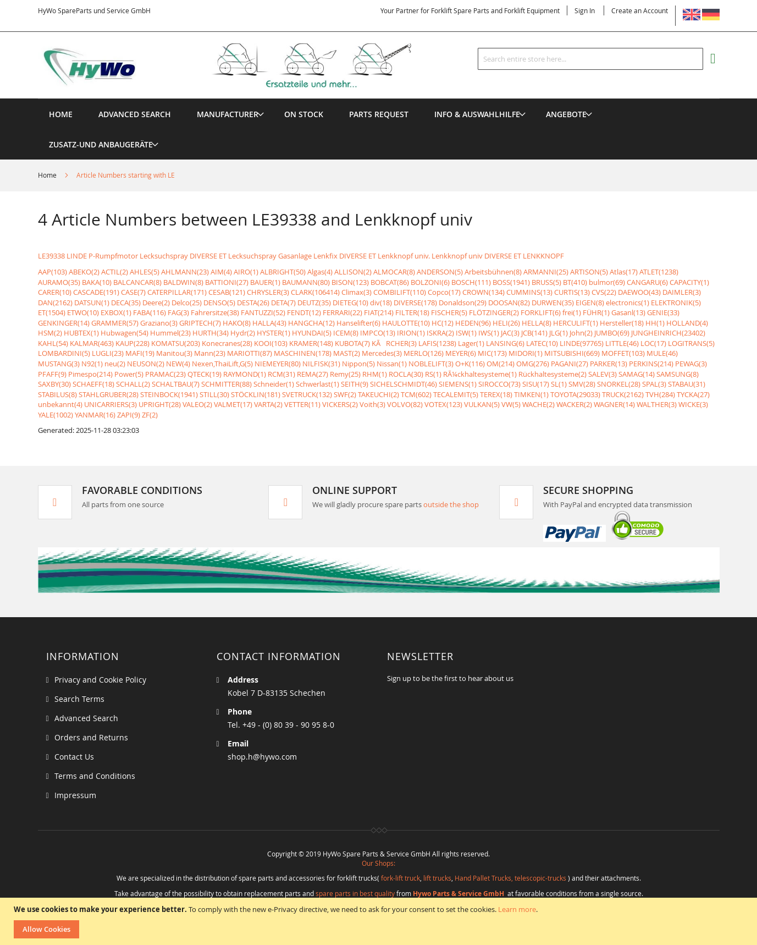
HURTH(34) (210, 333)
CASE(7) (133, 292)
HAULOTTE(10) (406, 323)
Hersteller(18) (622, 323)
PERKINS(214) (651, 364)
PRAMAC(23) (165, 374)
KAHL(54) (53, 343)
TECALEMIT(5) (455, 394)
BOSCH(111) (471, 282)
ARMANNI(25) (545, 272)
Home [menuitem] (61, 114)
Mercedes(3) (382, 353)
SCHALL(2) (133, 384)
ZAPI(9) (128, 415)
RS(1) (433, 374)
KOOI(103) (271, 343)
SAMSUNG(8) (677, 374)
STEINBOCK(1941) (169, 394)
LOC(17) (653, 343)
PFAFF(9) (52, 374)
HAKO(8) (237, 323)
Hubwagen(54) (124, 333)
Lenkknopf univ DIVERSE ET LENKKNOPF (498, 256)
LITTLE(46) (622, 343)
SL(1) (559, 384)
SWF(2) (345, 394)
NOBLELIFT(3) (431, 364)
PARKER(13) (608, 364)
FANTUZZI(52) (263, 312)
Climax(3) (356, 292)
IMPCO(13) (377, 333)
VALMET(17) (233, 404)
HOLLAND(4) (687, 323)
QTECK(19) (204, 374)
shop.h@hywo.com (262, 756)
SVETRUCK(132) (307, 394)
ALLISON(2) (353, 272)
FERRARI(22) (342, 312)
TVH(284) (660, 394)
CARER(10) (54, 292)
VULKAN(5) (482, 404)
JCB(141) (534, 333)
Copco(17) (444, 292)
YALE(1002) (55, 415)
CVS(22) (604, 292)
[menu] (379, 98)
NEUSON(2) (145, 364)
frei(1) (571, 312)
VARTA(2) (268, 404)
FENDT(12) (304, 312)
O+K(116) (470, 364)
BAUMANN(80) (306, 282)
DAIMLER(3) (681, 292)
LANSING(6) (505, 343)
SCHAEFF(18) (93, 384)
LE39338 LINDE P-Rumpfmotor (88, 256)
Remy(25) (345, 374)
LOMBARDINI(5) (64, 353)
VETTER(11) (302, 404)
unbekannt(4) (60, 404)
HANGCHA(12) (311, 323)
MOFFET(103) (623, 353)
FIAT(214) (379, 312)
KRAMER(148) (311, 343)
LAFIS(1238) (437, 343)
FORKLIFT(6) (541, 312)
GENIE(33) (663, 312)
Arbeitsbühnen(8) (493, 272)
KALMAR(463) (92, 343)
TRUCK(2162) (623, 394)
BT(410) (575, 282)
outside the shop (451, 504)
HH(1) (655, 323)
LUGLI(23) (108, 353)
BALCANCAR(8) (137, 282)
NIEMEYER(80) (278, 364)
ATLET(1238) (658, 272)
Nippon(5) (358, 364)
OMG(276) (532, 364)
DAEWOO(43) (639, 292)
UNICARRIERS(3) (110, 404)
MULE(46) (662, 353)
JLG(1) (558, 333)
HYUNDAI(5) (311, 333)
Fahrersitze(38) (215, 312)
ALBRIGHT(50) (283, 272)
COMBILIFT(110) (399, 292)
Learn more (517, 909)
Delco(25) (187, 302)
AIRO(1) (246, 272)
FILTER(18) (412, 312)
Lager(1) (471, 343)
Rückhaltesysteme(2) (552, 374)
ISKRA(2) (440, 333)
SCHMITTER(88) (226, 384)
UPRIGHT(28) (160, 404)
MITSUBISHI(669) (572, 353)
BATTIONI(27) (226, 282)
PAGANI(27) (569, 364)
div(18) (381, 302)
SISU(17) (535, 384)
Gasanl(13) (628, 312)
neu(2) (114, 364)
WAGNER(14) (614, 404)
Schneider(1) (273, 384)
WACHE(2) (538, 404)
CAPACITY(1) (689, 282)
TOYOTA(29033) (575, 394)
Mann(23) (209, 353)
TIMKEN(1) (531, 394)
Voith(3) (372, 404)
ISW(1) (466, 333)
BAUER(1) (265, 282)
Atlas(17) (624, 272)
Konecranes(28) (227, 343)
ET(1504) (51, 312)
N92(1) (92, 364)
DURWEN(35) (553, 302)
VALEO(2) (197, 404)
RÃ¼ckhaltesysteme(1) (480, 374)
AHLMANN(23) (185, 272)
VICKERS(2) (340, 404)
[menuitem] (227, 114)
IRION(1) (411, 333)
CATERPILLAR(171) (177, 292)
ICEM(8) (345, 333)
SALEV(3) (602, 374)
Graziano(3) (159, 323)
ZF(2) (150, 415)
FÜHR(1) (596, 312)
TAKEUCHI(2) (378, 394)
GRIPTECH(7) (200, 323)
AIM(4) (221, 272)
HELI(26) (506, 323)
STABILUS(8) (57, 394)
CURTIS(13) (572, 292)
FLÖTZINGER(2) (494, 312)
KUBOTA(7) (352, 343)
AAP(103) (52, 272)
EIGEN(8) (590, 302)
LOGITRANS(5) (691, 343)
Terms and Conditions (94, 776)
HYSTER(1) (273, 333)
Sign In (584, 10)
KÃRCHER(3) (394, 343)
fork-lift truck (400, 877)
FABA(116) (149, 312)
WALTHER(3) (657, 404)
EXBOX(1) (116, 312)
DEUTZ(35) (314, 302)
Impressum (75, 795)
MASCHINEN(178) (302, 353)
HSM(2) (50, 333)
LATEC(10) (542, 343)
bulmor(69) (607, 282)
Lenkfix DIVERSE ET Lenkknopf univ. (371, 256)
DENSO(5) (219, 302)
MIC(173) (492, 353)
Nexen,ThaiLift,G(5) (222, 364)
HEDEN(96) (473, 323)
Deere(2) (156, 302)
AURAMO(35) (59, 282)
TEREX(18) (496, 394)
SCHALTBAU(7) (176, 384)
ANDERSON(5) (440, 272)
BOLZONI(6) (430, 282)
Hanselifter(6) (358, 323)
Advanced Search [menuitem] (134, 114)
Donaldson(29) (463, 302)
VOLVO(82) (405, 404)
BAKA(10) (97, 282)
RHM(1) (374, 374)
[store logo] (242, 65)
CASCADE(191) (96, 292)
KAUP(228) (132, 343)
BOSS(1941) (511, 282)
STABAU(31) (686, 384)
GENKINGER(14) (64, 323)
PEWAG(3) (691, 364)
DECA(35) (126, 302)
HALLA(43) (269, 323)
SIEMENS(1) (458, 384)
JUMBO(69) (611, 333)
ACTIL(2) (114, 272)
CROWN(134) (483, 292)
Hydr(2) (242, 333)
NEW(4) (178, 364)
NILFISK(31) (321, 364)
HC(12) (443, 323)
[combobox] (590, 59)
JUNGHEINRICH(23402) (668, 333)
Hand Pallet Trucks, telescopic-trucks (510, 877)
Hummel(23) (170, 333)
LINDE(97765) (582, 343)
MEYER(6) (460, 353)
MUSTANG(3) (59, 364)
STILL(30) (214, 394)
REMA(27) (312, 374)
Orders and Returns (91, 737)
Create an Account (639, 10)
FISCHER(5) (449, 312)
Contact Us (74, 756)
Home (48, 175)
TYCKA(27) (693, 394)
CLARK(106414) (315, 292)
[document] (380, 921)
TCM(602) (416, 394)
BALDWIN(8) (183, 282)
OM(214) (501, 364)
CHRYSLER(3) (268, 292)
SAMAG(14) (636, 374)
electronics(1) (627, 302)
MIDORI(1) (526, 353)
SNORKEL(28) (618, 384)
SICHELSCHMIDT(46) (403, 384)
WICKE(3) (693, 404)
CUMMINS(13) (529, 292)
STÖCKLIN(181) (255, 394)
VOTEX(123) (443, 404)
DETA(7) (283, 302)
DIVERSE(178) (415, 302)
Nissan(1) (392, 364)
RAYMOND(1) (244, 374)
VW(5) (511, 404)
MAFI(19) (139, 353)
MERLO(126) (424, 353)
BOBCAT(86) (390, 282)
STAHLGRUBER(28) (109, 394)
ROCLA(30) (406, 374)
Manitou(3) (174, 353)
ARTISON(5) (589, 272)
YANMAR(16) (95, 415)
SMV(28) (581, 384)
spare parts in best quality (355, 893)
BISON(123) (350, 282)
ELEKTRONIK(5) (676, 302)
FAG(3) (178, 312)
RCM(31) (281, 374)
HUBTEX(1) (81, 333)
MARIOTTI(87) (249, 353)
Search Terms (79, 699)
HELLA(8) (536, 323)
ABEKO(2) (84, 272)
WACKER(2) (574, 404)
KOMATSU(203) (175, 343)
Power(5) (128, 374)
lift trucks (437, 877)
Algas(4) (320, 272)
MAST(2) (346, 353)
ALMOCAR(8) (394, 272)
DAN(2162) (55, 302)
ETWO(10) (83, 312)
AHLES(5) (144, 272)
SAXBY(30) (54, 384)
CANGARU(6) (647, 282)
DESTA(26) (253, 302)
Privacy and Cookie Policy (100, 679)
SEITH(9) (354, 384)
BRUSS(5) (546, 282)
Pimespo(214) (90, 374)
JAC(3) (510, 333)
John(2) (581, 333)
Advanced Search (86, 718)
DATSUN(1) (91, 302)
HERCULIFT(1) (575, 323)
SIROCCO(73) (499, 384)
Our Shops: (378, 863)
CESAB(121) (226, 292)
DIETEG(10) (350, 302)
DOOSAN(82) (509, 302)
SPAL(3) (654, 384)
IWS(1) (488, 333)
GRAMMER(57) (115, 323)
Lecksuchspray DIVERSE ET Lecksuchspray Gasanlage (226, 256)
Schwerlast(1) (317, 384)
